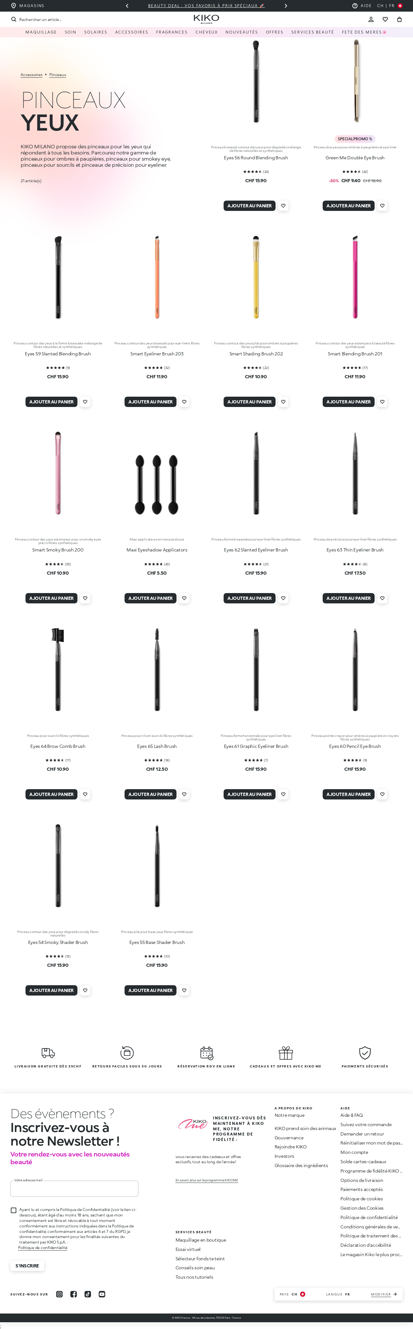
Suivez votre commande (365, 1124)
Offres (275, 32)
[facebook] (73, 1294)
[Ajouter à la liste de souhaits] (283, 206)
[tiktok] (88, 1294)
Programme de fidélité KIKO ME (373, 1171)
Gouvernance (289, 1137)
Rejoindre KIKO (291, 1146)
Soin (71, 32)
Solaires (95, 32)
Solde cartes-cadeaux (363, 1161)
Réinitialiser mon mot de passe (372, 1143)
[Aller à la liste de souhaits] (385, 19)
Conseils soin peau (195, 1267)
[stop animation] (58, 1113)
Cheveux (207, 32)
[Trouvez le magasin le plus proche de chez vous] (27, 6)
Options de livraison (361, 1180)
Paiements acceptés (361, 1189)
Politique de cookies (361, 1198)
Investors (284, 1156)
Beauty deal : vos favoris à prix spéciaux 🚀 (206, 5)
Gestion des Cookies (362, 1208)
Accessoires (131, 32)
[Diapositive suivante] (286, 6)
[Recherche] (36, 19)
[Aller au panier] (399, 19)
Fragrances (172, 32)
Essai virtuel (188, 1249)
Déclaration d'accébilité (365, 1245)
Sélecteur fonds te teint (200, 1258)
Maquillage (41, 32)
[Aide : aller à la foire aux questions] (362, 6)
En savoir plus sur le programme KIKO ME (207, 1180)
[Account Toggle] (371, 19)
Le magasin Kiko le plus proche (372, 1254)
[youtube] (102, 1294)
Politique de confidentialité (42, 1247)
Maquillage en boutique (201, 1240)
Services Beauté (312, 32)
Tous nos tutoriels (194, 1277)
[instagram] (59, 1294)
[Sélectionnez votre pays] (390, 6)
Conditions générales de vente (372, 1226)
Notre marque (290, 1115)
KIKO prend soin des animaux (305, 1128)
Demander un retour (362, 1133)
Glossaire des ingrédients (301, 1165)
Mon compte (354, 1152)
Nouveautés (242, 32)
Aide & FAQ (351, 1115)
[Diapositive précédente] (127, 6)
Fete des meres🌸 (365, 32)
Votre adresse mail (28, 1180)
